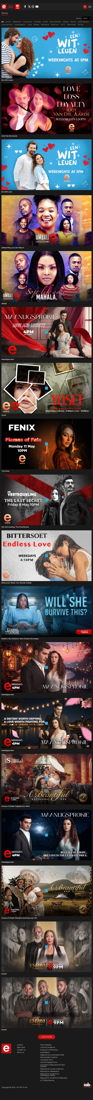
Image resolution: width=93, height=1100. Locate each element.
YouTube (36, 6)
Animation (27, 22)
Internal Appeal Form (48, 1062)
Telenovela (71, 25)
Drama (65, 22)
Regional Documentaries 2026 (52, 1055)
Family (73, 22)
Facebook (25, 6)
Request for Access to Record (51, 1069)
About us (20, 1052)
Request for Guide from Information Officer (49, 1074)
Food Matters (83, 22)
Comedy (37, 22)
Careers (20, 1045)
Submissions (45, 1052)
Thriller (80, 25)
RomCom (55, 25)
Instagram (33, 6)
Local (29, 25)
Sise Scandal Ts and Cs (48, 1057)
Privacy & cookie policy (49, 1050)
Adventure (17, 22)
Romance (45, 25)
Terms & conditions (47, 1047)
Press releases (45, 1045)
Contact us (21, 1050)
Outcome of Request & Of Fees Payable (52, 1065)
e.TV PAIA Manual (47, 1080)
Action (8, 22)
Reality (36, 25)
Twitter (29, 6)
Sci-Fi (63, 25)
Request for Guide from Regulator (53, 1078)
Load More (46, 1037)
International (6, 25)
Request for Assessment (49, 1071)
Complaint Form (46, 1060)
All (2, 22)
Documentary (55, 22)
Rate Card (21, 1047)
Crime (45, 22)
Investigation (19, 25)
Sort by (78, 18)
